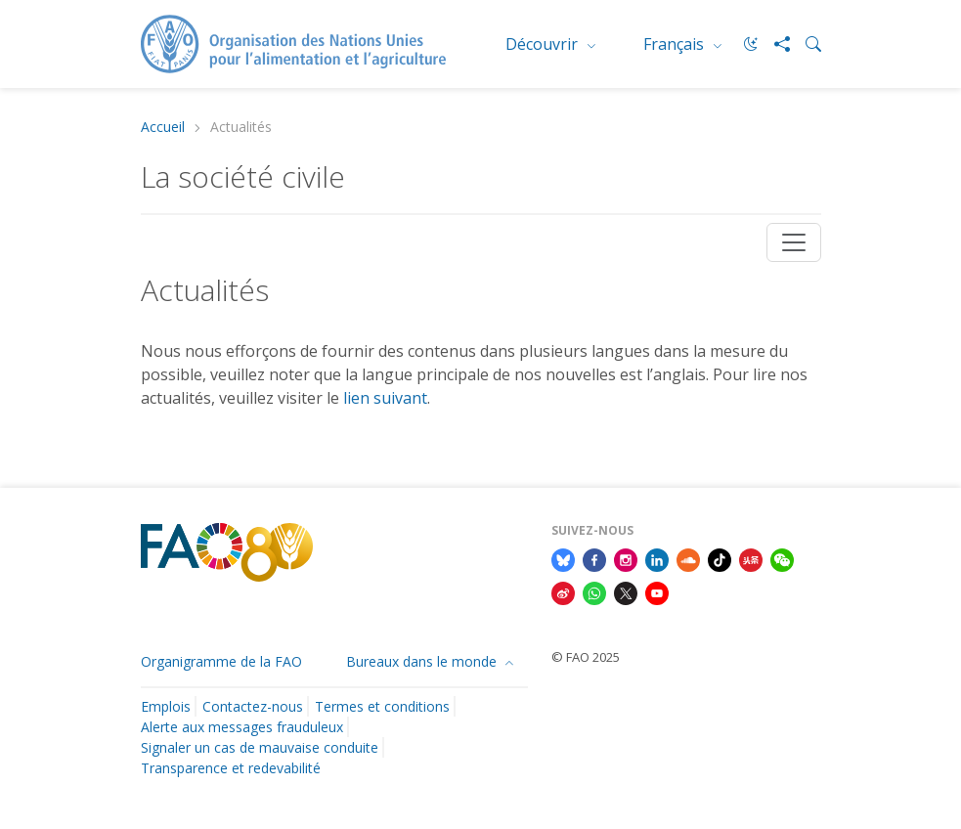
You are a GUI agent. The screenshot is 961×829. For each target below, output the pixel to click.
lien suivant (385, 398)
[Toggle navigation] (793, 242)
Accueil (163, 127)
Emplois (166, 706)
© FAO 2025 (585, 657)
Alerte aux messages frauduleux (242, 727)
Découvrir (543, 44)
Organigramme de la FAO (221, 661)
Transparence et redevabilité (231, 768)
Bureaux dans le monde (423, 661)
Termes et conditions (382, 706)
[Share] (774, 44)
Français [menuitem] (675, 44)
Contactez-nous (252, 706)
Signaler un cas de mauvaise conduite (259, 747)
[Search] (805, 44)
